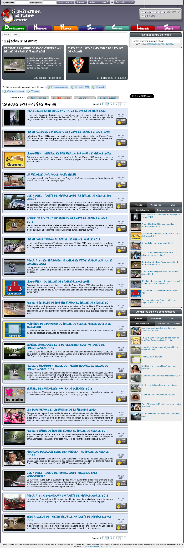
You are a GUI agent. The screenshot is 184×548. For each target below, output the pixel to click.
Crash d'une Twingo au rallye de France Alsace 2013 (63, 239)
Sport (91, 28)
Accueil (6, 35)
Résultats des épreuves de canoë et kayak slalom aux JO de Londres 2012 (155, 284)
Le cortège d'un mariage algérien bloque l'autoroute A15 (154, 350)
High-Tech (40, 28)
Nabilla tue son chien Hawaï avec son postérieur (153, 369)
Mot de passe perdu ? (99, 2)
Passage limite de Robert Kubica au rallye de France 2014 (67, 431)
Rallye (36, 91)
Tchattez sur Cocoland (146, 359)
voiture (161, 44)
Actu (142, 44)
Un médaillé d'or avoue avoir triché (51, 174)
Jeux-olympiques (61, 87)
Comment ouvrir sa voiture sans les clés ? (155, 378)
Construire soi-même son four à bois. (153, 397)
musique (169, 44)
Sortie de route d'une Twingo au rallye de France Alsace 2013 (155, 265)
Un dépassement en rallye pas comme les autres (155, 416)
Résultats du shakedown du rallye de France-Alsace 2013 (67, 495)
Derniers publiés (38, 98)
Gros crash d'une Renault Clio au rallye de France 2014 (66, 111)
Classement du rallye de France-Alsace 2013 (58, 281)
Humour (65, 28)
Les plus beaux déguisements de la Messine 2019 (61, 409)
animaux (149, 44)
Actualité (102, 87)
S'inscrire (81, 2)
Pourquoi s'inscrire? (124, 2)
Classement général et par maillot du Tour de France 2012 (69, 153)
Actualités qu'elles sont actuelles (155, 311)
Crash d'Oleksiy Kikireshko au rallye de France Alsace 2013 (68, 132)
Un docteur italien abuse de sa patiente (154, 388)
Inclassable (142, 28)
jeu (155, 44)
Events (15, 35)
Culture (117, 28)
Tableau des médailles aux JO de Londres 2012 (59, 388)
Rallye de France (17, 91)
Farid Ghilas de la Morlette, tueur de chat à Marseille (156, 407)
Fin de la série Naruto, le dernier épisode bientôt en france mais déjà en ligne (155, 340)
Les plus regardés (61, 98)
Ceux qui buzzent (108, 98)
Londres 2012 (83, 87)
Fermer (108, 546)
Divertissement (14, 28)
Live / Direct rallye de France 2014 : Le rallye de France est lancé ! (154, 255)
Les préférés (85, 98)
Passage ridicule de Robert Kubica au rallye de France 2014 (69, 302)
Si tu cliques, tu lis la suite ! (47, 77)
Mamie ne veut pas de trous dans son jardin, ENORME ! (153, 331)
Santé (168, 28)
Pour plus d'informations (92, 546)
